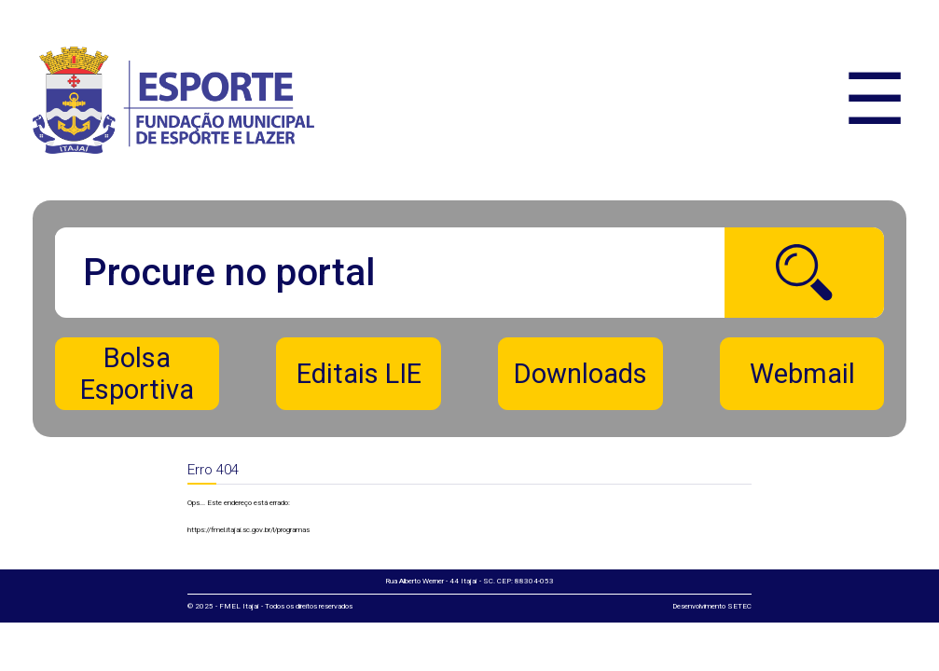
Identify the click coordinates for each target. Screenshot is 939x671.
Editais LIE (359, 374)
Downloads (580, 374)
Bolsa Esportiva (137, 373)
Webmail (802, 374)
